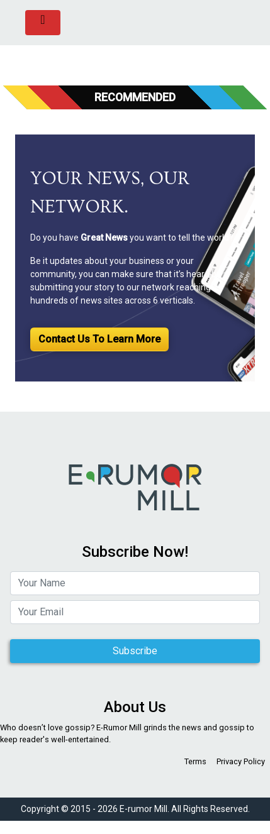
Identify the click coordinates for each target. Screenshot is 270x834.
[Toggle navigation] (42, 22)
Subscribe (135, 651)
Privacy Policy (241, 761)
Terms (195, 761)
